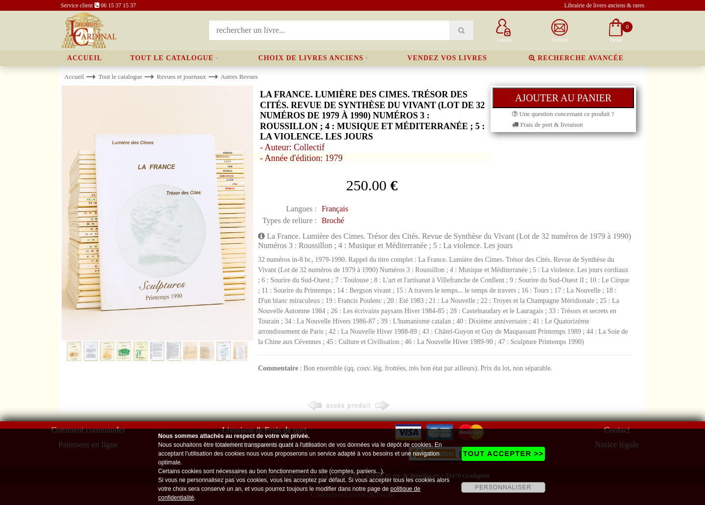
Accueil (84, 58)
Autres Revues (239, 76)
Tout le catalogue (171, 58)
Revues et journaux (181, 76)
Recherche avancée (576, 58)
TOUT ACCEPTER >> (503, 453)
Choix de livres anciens (311, 58)
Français (335, 209)
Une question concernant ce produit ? (563, 113)
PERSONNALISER (503, 487)
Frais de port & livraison (547, 124)
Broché (333, 220)
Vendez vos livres (447, 58)
